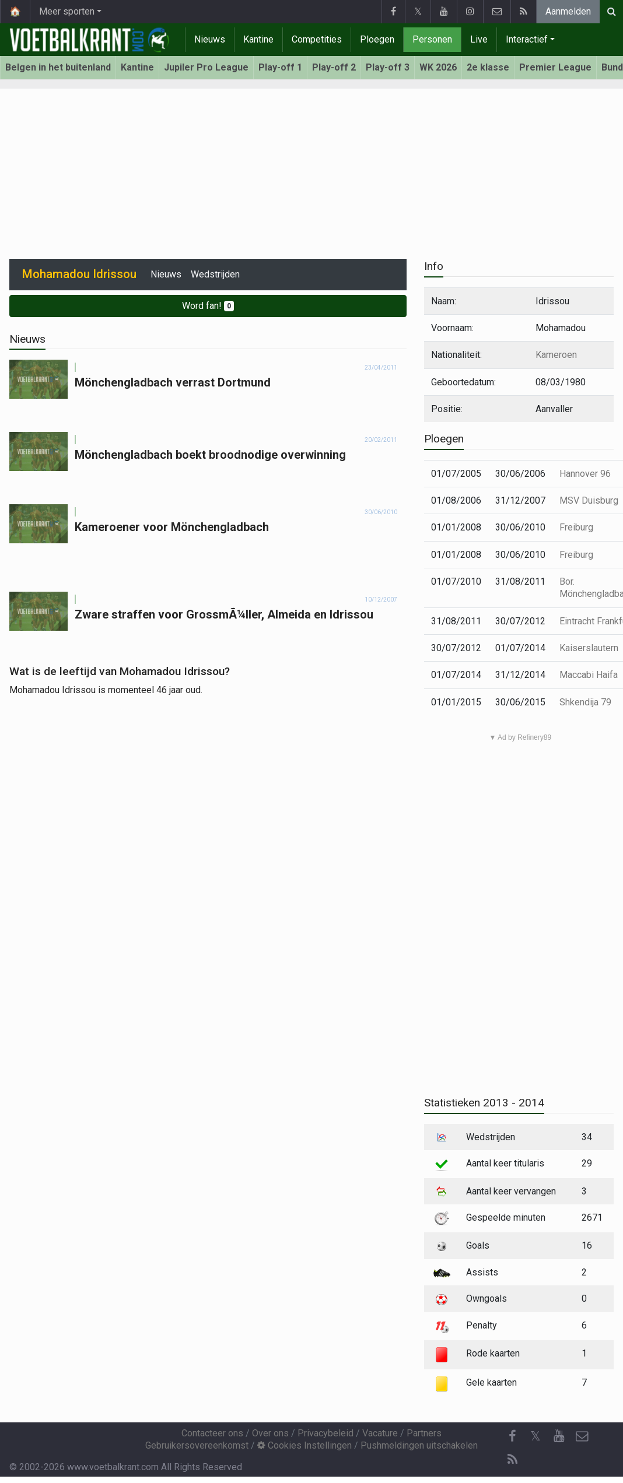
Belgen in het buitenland (58, 67)
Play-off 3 (388, 67)
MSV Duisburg (588, 500)
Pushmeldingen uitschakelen (419, 1445)
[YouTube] (558, 1436)
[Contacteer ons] (582, 1436)
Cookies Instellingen (304, 1445)
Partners (424, 1433)
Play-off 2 (334, 67)
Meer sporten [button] (66, 11)
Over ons (270, 1433)
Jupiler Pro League (206, 67)
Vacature (380, 1433)
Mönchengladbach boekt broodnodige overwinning (210, 455)
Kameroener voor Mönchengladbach (172, 527)
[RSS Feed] (512, 1459)
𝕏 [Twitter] (535, 1436)
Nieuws (209, 39)
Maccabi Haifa (588, 674)
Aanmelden (568, 11)
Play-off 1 (280, 67)
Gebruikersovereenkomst (197, 1445)
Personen (432, 39)
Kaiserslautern (588, 647)
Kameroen (556, 354)
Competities (317, 39)
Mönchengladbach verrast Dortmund (173, 382)
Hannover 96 (585, 473)
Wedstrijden (215, 274)
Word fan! (208, 305)
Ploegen (377, 39)
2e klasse (488, 67)
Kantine (258, 39)
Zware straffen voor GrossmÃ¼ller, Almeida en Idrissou (224, 614)
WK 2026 (438, 67)
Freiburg (576, 527)
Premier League (555, 67)
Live (479, 39)
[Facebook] (512, 1436)
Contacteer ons (212, 1433)
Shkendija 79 (585, 702)
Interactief (527, 39)
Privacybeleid (326, 1433)
